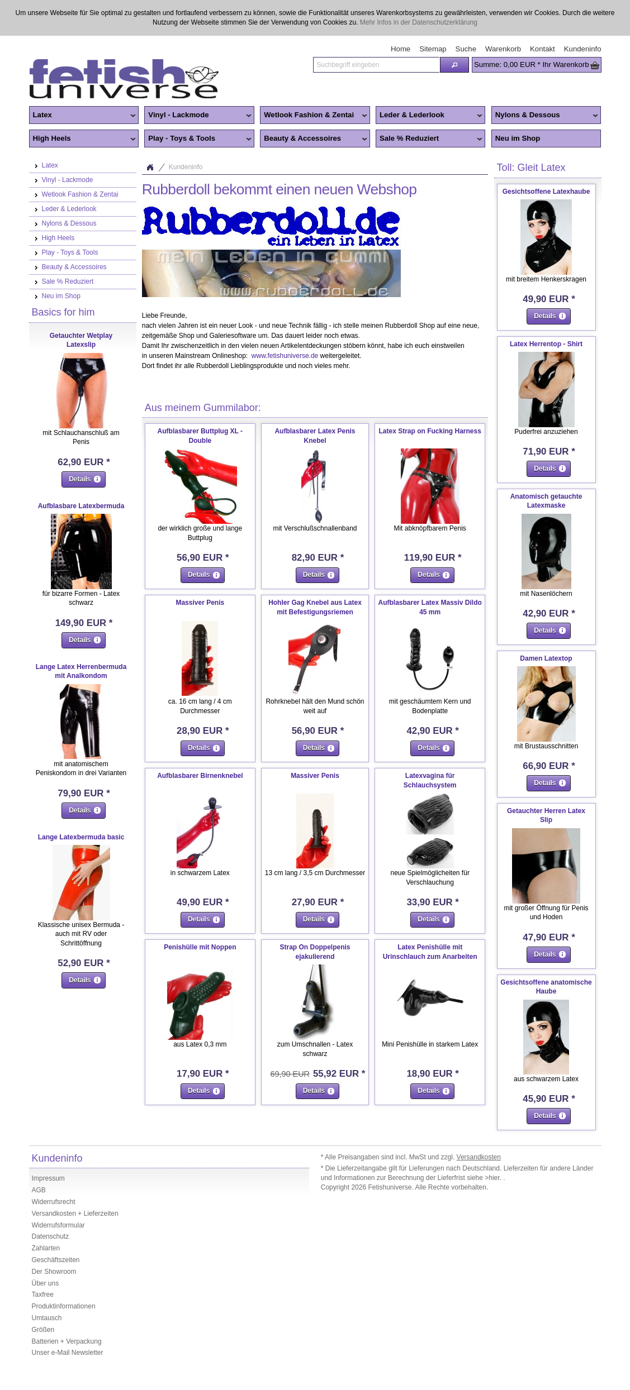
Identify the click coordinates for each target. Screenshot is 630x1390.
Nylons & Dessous (545, 116)
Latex (82, 116)
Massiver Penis (200, 602)
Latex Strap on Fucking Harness (429, 431)
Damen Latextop (546, 658)
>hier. (494, 1178)
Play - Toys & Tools (198, 139)
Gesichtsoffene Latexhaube (546, 191)
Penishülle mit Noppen (200, 947)
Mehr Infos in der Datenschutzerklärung (418, 22)
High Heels (82, 139)
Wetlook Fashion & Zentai (313, 116)
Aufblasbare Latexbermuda (81, 506)
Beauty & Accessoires (313, 139)
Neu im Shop (518, 138)
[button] (454, 65)
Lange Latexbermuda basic (81, 837)
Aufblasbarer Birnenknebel (200, 776)
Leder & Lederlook (429, 116)
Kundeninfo (186, 167)
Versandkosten (479, 1157)
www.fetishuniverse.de (285, 356)
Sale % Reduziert (429, 139)
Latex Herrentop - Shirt (546, 344)
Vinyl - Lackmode (198, 116)
